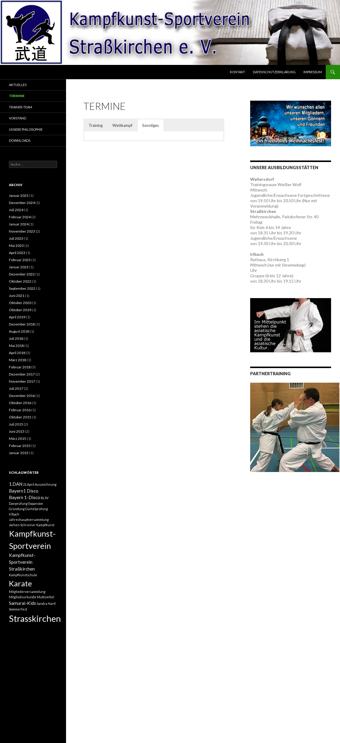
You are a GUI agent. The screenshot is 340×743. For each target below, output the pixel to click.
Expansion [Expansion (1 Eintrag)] (35, 503)
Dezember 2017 (22, 374)
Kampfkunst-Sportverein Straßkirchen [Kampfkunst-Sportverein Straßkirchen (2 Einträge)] (22, 561)
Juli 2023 (16, 238)
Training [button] (96, 125)
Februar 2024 (20, 217)
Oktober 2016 (20, 403)
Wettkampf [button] (122, 125)
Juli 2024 (16, 210)
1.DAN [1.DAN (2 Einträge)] (15, 484)
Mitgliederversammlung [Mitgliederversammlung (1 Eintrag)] (27, 592)
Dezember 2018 (22, 324)
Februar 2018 (20, 367)
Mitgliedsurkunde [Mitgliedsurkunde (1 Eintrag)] (22, 597)
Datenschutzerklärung (274, 72)
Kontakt (237, 72)
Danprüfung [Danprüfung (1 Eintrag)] (18, 503)
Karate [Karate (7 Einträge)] (20, 583)
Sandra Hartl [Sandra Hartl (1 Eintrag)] (46, 603)
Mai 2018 (16, 345)
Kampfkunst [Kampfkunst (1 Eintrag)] (45, 525)
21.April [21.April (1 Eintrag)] (28, 484)
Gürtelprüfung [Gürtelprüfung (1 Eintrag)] (36, 509)
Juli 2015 (16, 424)
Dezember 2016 (22, 395)
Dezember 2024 (22, 202)
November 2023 (22, 231)
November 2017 (22, 381)
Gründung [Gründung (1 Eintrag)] (17, 509)
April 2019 (17, 317)
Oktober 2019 (20, 310)
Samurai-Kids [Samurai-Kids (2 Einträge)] (22, 603)
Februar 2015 (20, 445)
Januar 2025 (19, 195)
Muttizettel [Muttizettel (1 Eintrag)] (45, 597)
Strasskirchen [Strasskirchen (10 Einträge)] (35, 618)
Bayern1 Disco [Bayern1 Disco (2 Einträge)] (23, 490)
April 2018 (17, 353)
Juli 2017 (16, 388)
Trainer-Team (20, 107)
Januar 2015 (19, 453)
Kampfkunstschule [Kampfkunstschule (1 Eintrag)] (23, 575)
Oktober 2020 (20, 302)
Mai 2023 (16, 245)
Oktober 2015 (20, 417)
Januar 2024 (19, 224)
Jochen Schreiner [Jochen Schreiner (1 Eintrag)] (22, 525)
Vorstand (17, 118)
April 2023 (17, 252)
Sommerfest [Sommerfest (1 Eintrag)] (18, 609)
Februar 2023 (20, 260)
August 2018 (19, 331)
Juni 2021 (16, 295)
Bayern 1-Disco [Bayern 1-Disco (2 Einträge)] (24, 497)
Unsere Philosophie (26, 129)
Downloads (19, 140)
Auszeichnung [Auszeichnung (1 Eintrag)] (46, 484)
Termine (16, 96)
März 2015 (17, 438)
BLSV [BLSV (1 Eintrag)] (44, 498)
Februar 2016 (20, 410)
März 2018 (17, 360)
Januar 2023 (19, 267)
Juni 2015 (16, 431)
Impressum (312, 72)
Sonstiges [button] (150, 125)
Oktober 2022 (20, 281)
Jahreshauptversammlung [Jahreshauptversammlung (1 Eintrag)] (29, 519)
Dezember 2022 (22, 274)
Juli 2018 (16, 338)
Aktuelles (17, 85)
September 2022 (22, 288)
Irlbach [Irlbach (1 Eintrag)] (14, 514)
